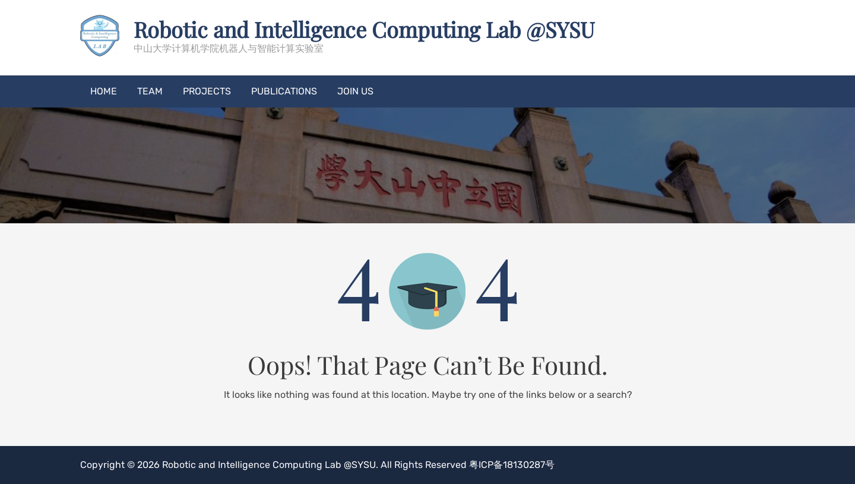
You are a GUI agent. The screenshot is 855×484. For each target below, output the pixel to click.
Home (103, 91)
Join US (355, 91)
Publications (284, 91)
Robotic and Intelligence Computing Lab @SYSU (364, 29)
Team (150, 91)
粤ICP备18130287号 (512, 464)
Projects (207, 91)
